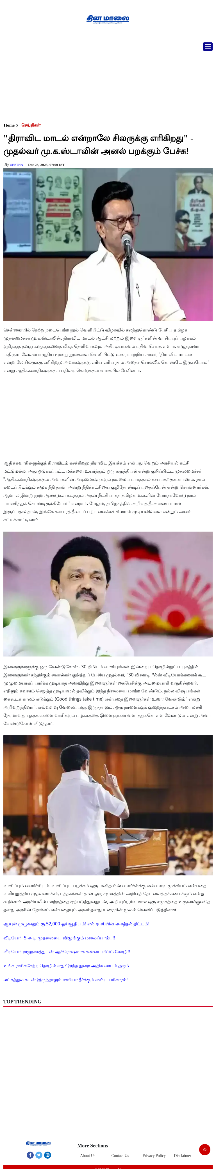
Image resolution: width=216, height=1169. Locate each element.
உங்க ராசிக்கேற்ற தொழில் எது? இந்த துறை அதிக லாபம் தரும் (66, 965)
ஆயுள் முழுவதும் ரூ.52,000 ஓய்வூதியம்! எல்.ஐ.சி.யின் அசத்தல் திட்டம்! (76, 924)
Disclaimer (182, 1156)
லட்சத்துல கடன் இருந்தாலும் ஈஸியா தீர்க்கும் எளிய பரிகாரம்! (65, 979)
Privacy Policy (154, 1156)
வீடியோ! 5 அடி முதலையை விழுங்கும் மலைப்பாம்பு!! (59, 938)
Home (9, 125)
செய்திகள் (31, 125)
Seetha (16, 165)
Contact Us (120, 1156)
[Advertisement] (105, 80)
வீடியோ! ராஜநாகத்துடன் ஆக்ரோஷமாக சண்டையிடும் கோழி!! (66, 951)
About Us (87, 1156)
